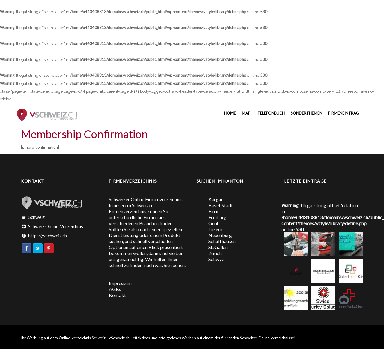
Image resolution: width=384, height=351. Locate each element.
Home (229, 113)
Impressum (120, 283)
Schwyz (216, 259)
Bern (213, 211)
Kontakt (117, 295)
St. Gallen (218, 247)
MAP (246, 113)
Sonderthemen (306, 113)
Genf (213, 223)
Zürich (215, 253)
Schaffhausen (222, 241)
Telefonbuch (270, 113)
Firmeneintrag (343, 113)
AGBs (115, 289)
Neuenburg (220, 235)
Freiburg (217, 217)
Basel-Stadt (220, 205)
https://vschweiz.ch (47, 235)
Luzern (215, 229)
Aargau (216, 199)
